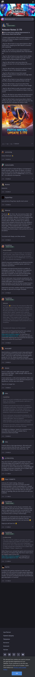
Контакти (6, 642)
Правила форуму (8, 636)
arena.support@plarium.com (10, 336)
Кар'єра (5, 649)
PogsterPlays (8, 197)
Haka (6, 393)
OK (17, 673)
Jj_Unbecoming (9, 458)
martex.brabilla (9, 165)
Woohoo (7, 184)
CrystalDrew (8, 245)
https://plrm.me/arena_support (11, 334)
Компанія (6, 646)
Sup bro (7, 567)
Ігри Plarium (7, 632)
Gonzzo (7, 368)
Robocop (7, 210)
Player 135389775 (10, 479)
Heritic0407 (8, 348)
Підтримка (6, 639)
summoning (8, 152)
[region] (17, 666)
